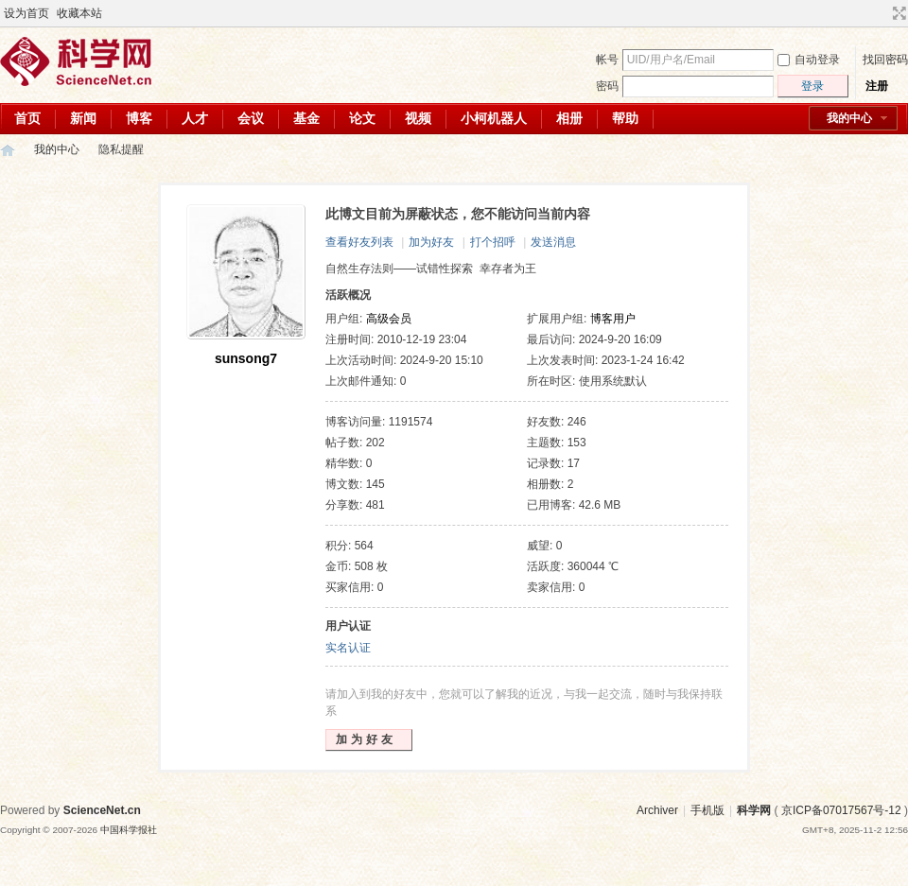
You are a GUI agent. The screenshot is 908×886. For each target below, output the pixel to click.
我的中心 (849, 118)
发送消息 (553, 242)
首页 (27, 118)
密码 (607, 86)
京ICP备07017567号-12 (841, 810)
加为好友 (431, 242)
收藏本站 (79, 13)
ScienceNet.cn (102, 810)
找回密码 (885, 59)
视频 (418, 118)
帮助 (625, 118)
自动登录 (808, 59)
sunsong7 (246, 358)
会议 (250, 118)
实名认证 (348, 647)
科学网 (7, 150)
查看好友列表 (359, 242)
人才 (195, 118)
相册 (569, 118)
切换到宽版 (897, 13)
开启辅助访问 (881, 13)
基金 (306, 118)
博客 (139, 118)
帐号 (607, 59)
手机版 (707, 810)
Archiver (657, 810)
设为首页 (26, 13)
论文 (362, 118)
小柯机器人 (494, 118)
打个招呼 (492, 242)
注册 (876, 86)
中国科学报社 (128, 830)
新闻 (83, 118)
